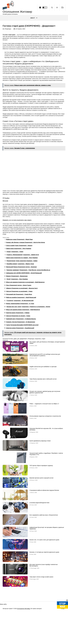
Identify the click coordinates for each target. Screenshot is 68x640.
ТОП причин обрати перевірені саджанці (41, 500)
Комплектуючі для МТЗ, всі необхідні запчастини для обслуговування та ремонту (44, 390)
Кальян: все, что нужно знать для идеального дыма (44, 575)
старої (43, 374)
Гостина (10, 374)
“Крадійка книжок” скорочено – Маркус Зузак (20, 299)
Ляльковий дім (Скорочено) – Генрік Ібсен (19, 329)
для (18, 374)
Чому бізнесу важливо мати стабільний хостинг (43, 414)
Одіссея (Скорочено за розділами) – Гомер (19, 326)
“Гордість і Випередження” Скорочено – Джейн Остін (22, 290)
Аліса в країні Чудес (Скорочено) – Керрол (19, 280)
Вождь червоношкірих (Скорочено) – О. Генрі (20, 338)
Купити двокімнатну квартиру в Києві (39, 476)
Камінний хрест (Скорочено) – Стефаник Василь (21, 354)
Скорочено (38, 374)
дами (15, 374)
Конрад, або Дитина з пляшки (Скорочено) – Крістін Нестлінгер (25, 277)
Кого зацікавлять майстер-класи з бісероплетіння (43, 550)
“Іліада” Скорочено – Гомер (14, 286)
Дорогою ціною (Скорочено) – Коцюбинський (20, 363)
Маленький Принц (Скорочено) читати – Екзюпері (21, 302)
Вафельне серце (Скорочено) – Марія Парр (19, 274)
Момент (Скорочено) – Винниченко (17, 311)
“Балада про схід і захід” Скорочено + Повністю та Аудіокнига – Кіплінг (28, 341)
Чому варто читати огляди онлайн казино (41, 612)
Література (8, 64)
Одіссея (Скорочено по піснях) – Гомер (18, 351)
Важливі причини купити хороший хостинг (41, 513)
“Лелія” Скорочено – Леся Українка (17, 314)
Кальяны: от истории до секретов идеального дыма (44, 587)
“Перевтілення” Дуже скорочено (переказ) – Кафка (21, 296)
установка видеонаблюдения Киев (39, 538)
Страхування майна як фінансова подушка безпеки (44, 525)
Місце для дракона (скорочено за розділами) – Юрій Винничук (25, 317)
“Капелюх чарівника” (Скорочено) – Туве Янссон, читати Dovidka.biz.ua (28, 305)
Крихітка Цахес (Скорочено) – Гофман (17, 348)
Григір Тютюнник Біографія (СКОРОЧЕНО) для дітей (22, 360)
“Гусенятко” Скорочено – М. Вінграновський (19, 335)
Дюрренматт (23, 374)
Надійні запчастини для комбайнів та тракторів (42, 401)
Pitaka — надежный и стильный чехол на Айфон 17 (44, 439)
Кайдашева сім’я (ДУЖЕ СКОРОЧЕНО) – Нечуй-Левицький (24, 308)
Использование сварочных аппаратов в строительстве (45, 451)
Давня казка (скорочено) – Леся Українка (18, 283)
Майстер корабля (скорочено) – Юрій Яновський (21, 332)
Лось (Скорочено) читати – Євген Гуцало (18, 320)
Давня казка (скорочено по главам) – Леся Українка (22, 293)
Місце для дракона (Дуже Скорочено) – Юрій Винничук (23, 345)
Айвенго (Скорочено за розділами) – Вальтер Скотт (22, 323)
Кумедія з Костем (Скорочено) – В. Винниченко (20, 357)
